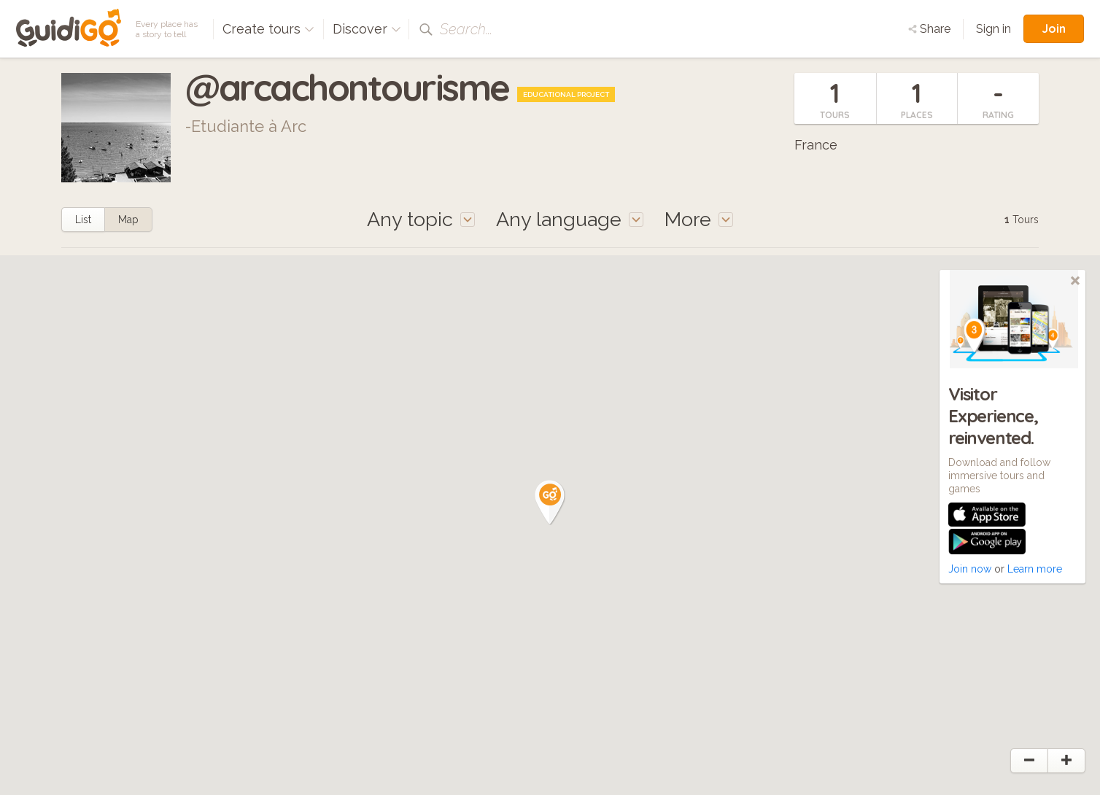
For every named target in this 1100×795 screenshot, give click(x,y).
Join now (969, 569)
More (699, 219)
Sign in (993, 29)
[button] (550, 502)
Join (1054, 28)
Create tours (268, 28)
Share (929, 29)
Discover (367, 28)
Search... (466, 29)
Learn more (1034, 569)
